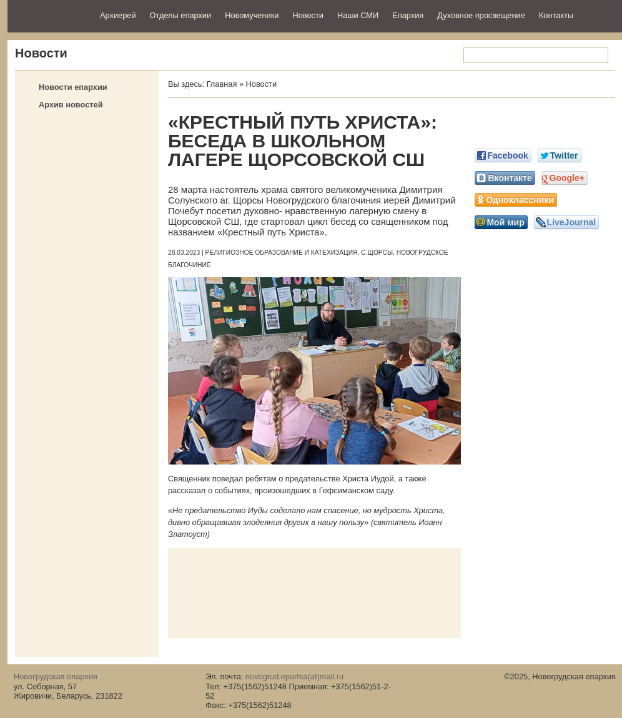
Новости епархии (73, 87)
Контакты (556, 15)
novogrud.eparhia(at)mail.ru (294, 676)
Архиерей (118, 15)
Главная (222, 84)
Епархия (407, 15)
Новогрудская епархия (49, 14)
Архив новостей (71, 104)
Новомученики (252, 15)
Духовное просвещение (481, 15)
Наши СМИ (357, 15)
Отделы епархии (181, 15)
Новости (307, 15)
